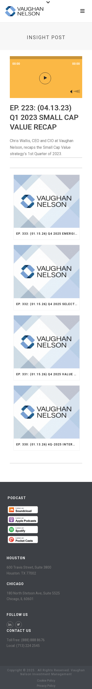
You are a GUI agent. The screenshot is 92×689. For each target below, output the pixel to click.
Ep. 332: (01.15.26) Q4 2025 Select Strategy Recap (47, 304)
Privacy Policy (46, 686)
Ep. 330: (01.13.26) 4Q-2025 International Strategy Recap (47, 444)
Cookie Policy (46, 680)
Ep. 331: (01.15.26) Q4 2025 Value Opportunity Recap (47, 374)
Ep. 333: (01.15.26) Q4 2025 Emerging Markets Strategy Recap (47, 233)
